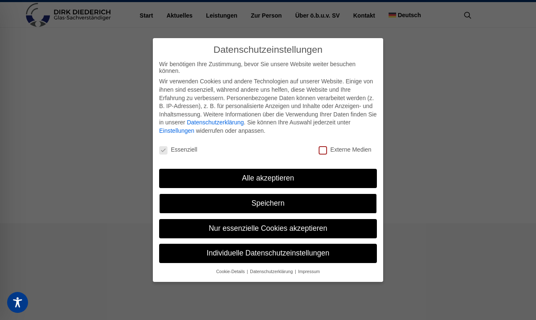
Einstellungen (176, 130)
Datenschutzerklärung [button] (272, 271)
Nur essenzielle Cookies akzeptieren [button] (268, 228)
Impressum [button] (309, 271)
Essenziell (178, 149)
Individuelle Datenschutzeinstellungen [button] (268, 253)
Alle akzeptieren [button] (268, 178)
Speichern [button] (268, 203)
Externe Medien (345, 149)
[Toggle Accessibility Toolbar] (17, 302)
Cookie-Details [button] (231, 271)
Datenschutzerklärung (215, 122)
